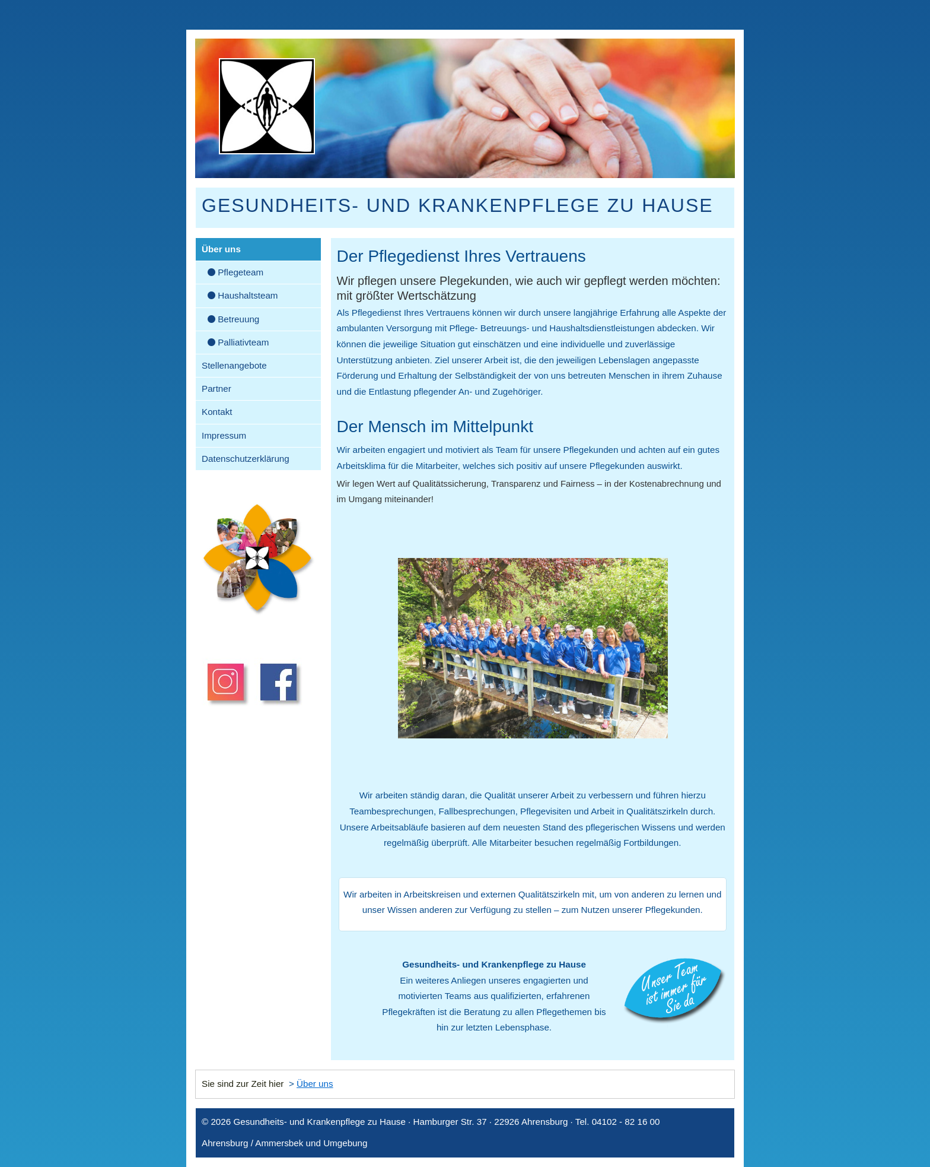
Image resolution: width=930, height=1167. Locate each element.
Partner (216, 388)
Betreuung (233, 319)
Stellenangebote (234, 365)
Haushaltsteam (243, 295)
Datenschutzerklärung (245, 459)
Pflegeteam (235, 272)
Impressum (224, 435)
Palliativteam (238, 342)
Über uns (221, 249)
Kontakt (217, 412)
